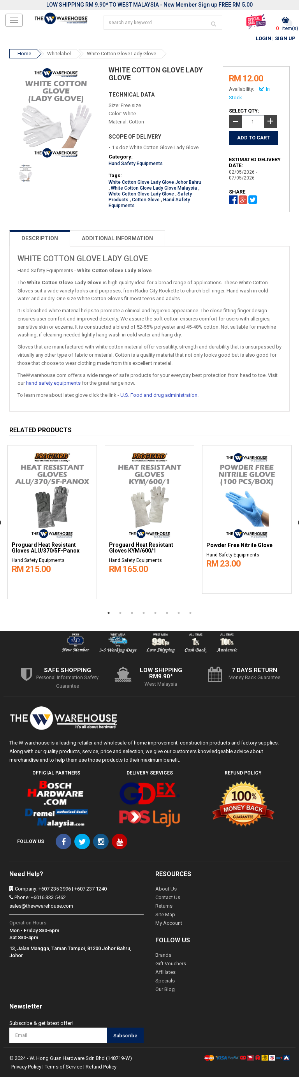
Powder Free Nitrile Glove (239, 547)
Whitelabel (59, 55)
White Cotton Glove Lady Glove (121, 55)
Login (263, 40)
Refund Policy (101, 1069)
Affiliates (165, 974)
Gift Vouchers (170, 965)
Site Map (165, 916)
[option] (52, 522)
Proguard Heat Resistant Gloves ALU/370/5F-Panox (45, 550)
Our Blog (165, 991)
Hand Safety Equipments (136, 165)
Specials (165, 983)
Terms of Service (63, 1069)
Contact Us (167, 899)
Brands (163, 957)
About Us (166, 891)
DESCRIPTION (39, 240)
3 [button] (132, 614)
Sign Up (285, 40)
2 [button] (120, 614)
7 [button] (179, 614)
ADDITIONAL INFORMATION (117, 240)
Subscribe (125, 1037)
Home (24, 55)
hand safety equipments (53, 385)
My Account (168, 925)
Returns (163, 908)
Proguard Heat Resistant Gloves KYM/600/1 (141, 550)
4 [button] (144, 614)
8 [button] (190, 614)
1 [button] (109, 614)
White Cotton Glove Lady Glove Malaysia (154, 190)
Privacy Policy (26, 1069)
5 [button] (155, 614)
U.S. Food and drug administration (158, 397)
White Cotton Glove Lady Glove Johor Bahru (155, 184)
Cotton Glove (146, 201)
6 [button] (167, 614)
